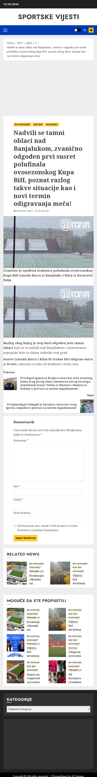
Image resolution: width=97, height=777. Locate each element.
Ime (17, 486)
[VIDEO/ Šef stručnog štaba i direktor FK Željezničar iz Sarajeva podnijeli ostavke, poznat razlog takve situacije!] (15, 645)
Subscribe (91, 30)
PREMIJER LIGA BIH (39, 571)
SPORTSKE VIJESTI (48, 17)
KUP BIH (38, 124)
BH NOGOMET (22, 124)
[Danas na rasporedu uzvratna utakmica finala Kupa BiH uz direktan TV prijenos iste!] (15, 671)
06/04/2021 (44, 211)
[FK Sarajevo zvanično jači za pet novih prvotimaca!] (57, 671)
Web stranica (22, 513)
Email (18, 499)
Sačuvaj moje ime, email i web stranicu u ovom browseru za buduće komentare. (47, 528)
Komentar (21, 440)
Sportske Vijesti (25, 211)
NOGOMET (52, 124)
